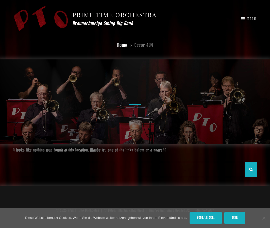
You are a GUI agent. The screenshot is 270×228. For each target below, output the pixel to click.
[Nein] (263, 218)
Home (122, 45)
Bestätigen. (206, 218)
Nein (234, 218)
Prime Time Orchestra (114, 15)
